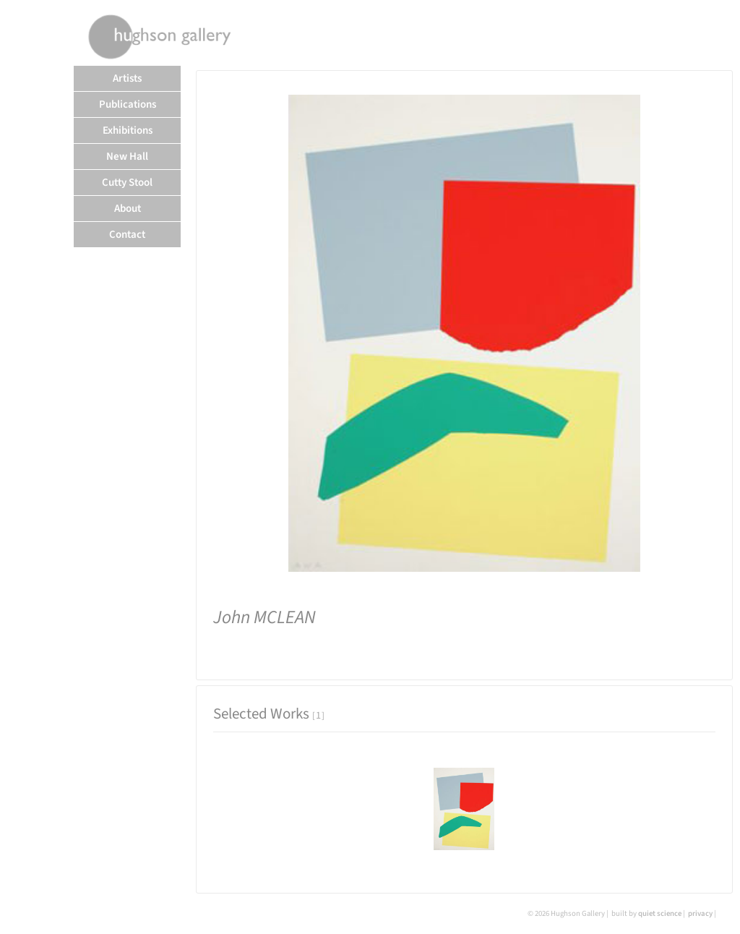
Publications (127, 104)
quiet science (659, 913)
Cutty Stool (127, 182)
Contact (127, 234)
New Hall (127, 156)
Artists (127, 78)
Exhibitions (127, 130)
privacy (700, 913)
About (127, 208)
